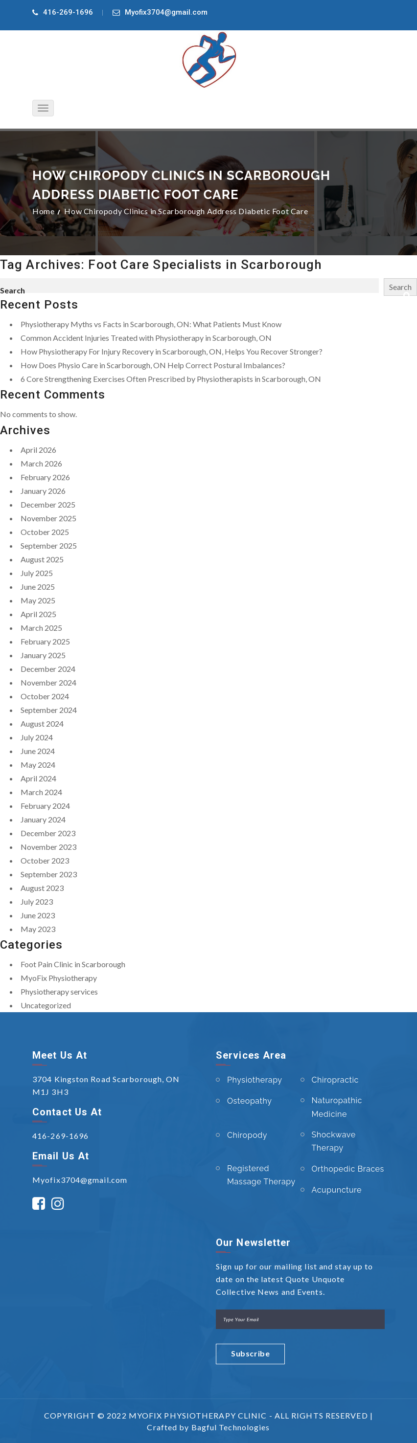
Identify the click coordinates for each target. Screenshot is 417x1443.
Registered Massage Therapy (261, 1175)
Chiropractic (335, 1080)
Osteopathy (249, 1101)
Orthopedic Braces (348, 1169)
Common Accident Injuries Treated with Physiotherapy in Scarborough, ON (146, 337)
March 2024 (41, 792)
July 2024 (37, 737)
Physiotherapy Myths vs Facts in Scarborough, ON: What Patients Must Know (151, 324)
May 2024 (38, 764)
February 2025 (45, 641)
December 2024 (48, 668)
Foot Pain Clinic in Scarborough (73, 964)
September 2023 (49, 874)
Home (43, 211)
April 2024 (38, 778)
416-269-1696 (68, 12)
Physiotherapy (254, 1080)
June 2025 (38, 586)
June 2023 (38, 915)
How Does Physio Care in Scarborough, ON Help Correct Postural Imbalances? (153, 365)
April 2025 (38, 614)
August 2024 (42, 723)
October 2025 (45, 531)
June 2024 (38, 750)
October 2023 (45, 860)
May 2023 (38, 928)
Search (12, 290)
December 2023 (48, 833)
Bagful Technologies (230, 1427)
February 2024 (45, 805)
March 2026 (41, 463)
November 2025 (48, 518)
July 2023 (37, 901)
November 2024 (48, 682)
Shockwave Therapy (334, 1141)
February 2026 (45, 477)
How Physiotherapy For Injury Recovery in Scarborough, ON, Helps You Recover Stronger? (172, 351)
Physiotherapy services (59, 991)
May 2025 (38, 600)
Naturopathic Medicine (337, 1107)
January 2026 (43, 490)
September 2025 (49, 545)
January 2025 (43, 655)
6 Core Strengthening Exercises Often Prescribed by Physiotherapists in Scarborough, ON (171, 378)
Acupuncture (337, 1190)
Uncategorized (46, 1005)
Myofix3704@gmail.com (166, 12)
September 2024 (49, 709)
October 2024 (45, 696)
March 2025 (41, 627)
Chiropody (247, 1135)
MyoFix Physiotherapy (59, 977)
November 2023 (48, 846)
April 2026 (38, 449)
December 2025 (48, 504)
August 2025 (42, 559)
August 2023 (42, 887)
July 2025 (37, 572)
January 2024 (43, 819)
